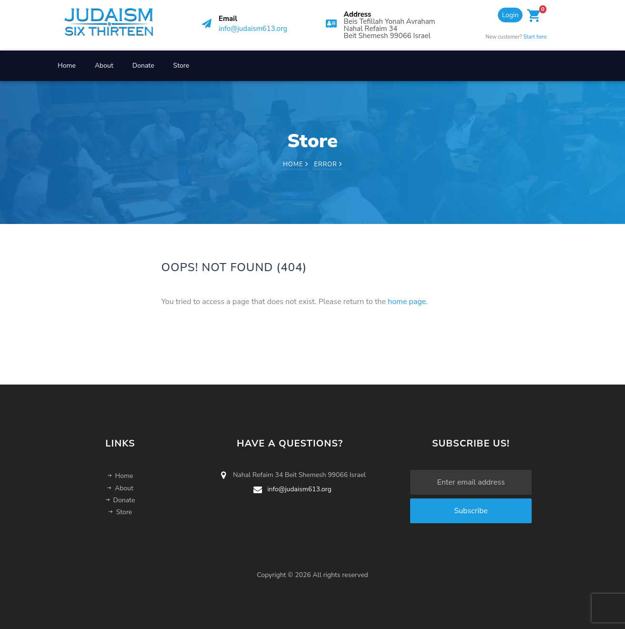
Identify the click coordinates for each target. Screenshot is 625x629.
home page (407, 301)
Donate (143, 65)
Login (510, 15)
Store (181, 65)
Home (67, 65)
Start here (535, 37)
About (104, 65)
